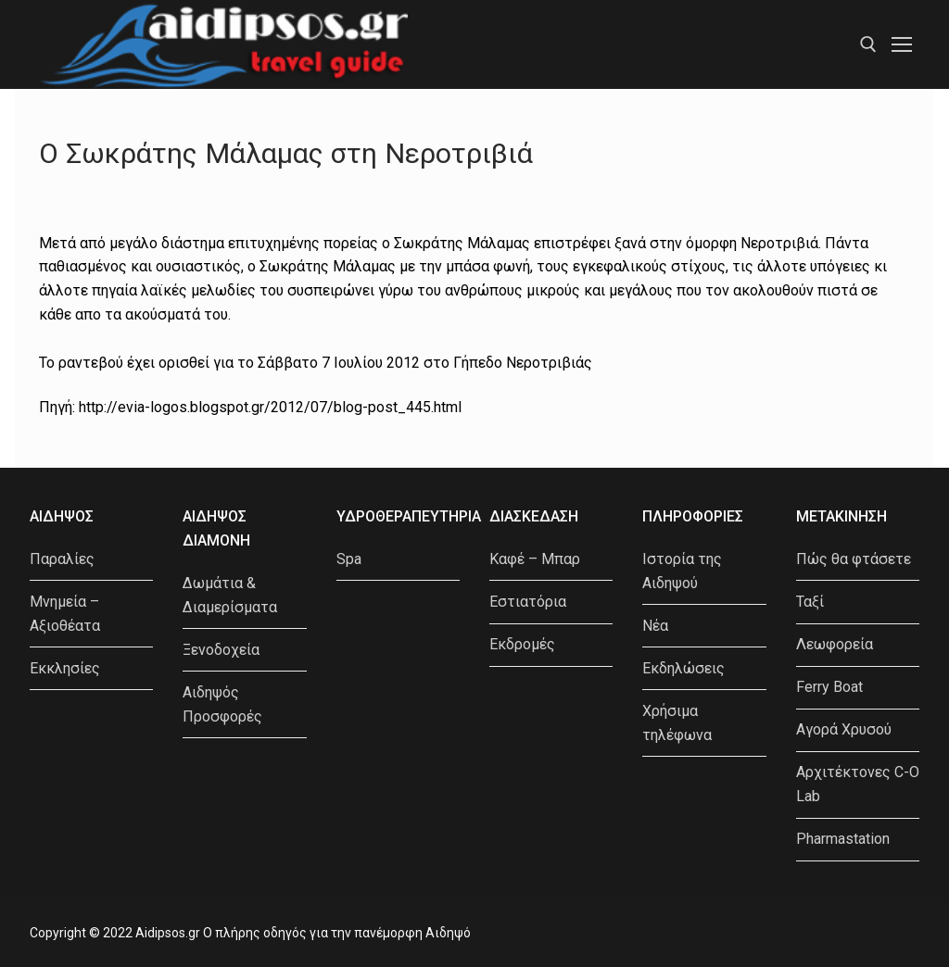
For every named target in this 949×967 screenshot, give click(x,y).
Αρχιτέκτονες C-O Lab (857, 784)
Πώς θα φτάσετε (853, 559)
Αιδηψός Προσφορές (222, 704)
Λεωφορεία (834, 644)
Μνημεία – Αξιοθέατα (65, 613)
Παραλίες (62, 559)
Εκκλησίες (65, 668)
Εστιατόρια (527, 601)
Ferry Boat (829, 687)
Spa (348, 559)
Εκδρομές (522, 644)
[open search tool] (868, 44)
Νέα (655, 625)
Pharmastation (843, 839)
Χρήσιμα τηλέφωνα (677, 723)
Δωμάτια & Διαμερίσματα (230, 595)
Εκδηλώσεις (683, 668)
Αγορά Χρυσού (844, 729)
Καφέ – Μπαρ (534, 559)
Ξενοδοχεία (221, 650)
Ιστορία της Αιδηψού (682, 571)
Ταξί (810, 601)
